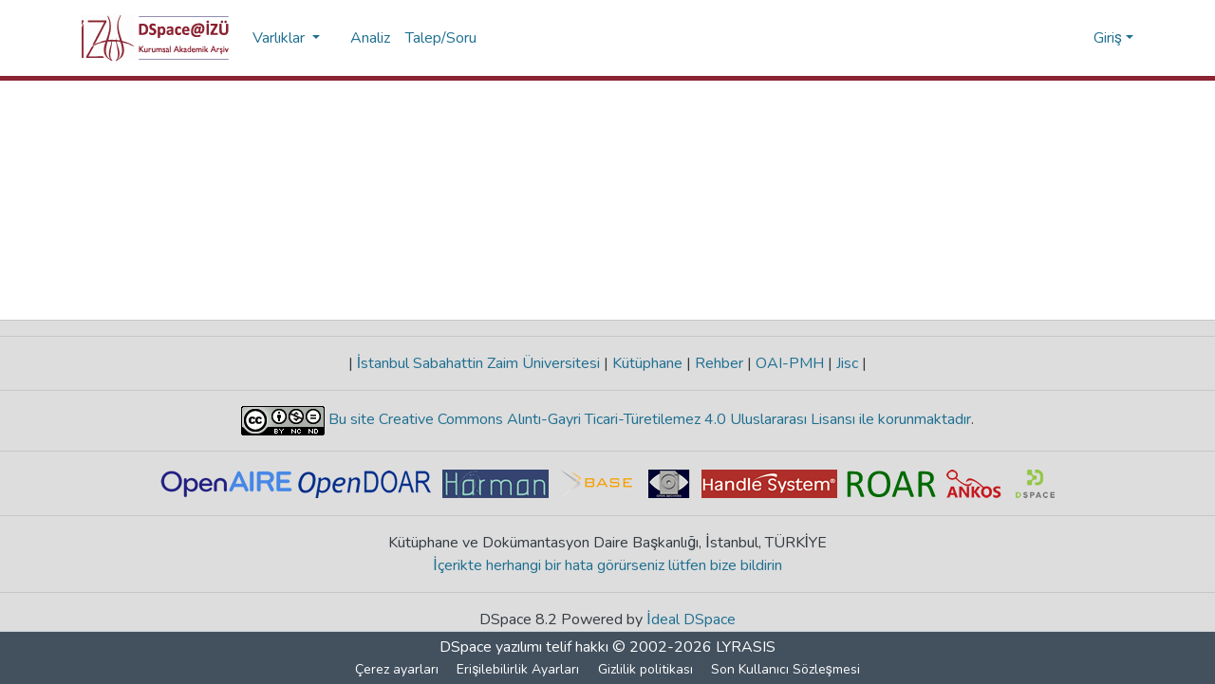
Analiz (370, 38)
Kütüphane (647, 363)
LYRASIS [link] (746, 647)
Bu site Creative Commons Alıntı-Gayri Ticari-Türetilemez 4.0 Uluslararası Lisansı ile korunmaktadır (648, 419)
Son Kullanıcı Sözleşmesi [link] (785, 669)
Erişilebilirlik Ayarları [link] (519, 669)
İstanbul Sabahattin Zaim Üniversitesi (478, 363)
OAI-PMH (790, 363)
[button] (155, 38)
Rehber (719, 363)
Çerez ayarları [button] (397, 669)
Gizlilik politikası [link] (645, 669)
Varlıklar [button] (280, 38)
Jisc (847, 363)
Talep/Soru (441, 38)
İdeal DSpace (691, 619)
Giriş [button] (1110, 38)
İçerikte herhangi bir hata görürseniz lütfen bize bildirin (608, 565)
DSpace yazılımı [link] (490, 647)
